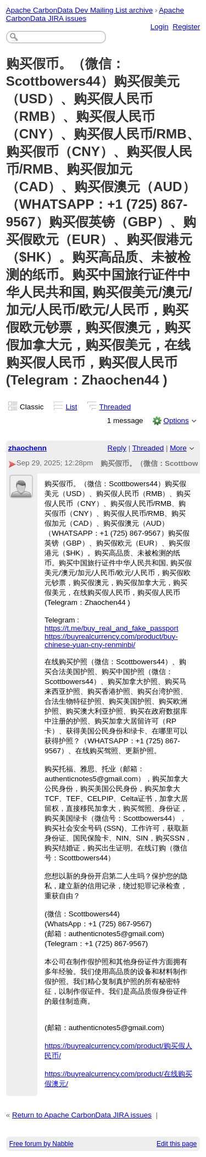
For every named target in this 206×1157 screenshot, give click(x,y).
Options (175, 420)
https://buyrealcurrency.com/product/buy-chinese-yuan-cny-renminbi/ (110, 640)
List (71, 407)
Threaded (115, 407)
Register (186, 27)
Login (160, 27)
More (178, 448)
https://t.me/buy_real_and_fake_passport (111, 628)
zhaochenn (27, 448)
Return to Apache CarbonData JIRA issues (82, 1115)
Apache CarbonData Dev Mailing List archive (79, 10)
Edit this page (177, 1144)
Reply (117, 448)
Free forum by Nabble (41, 1144)
